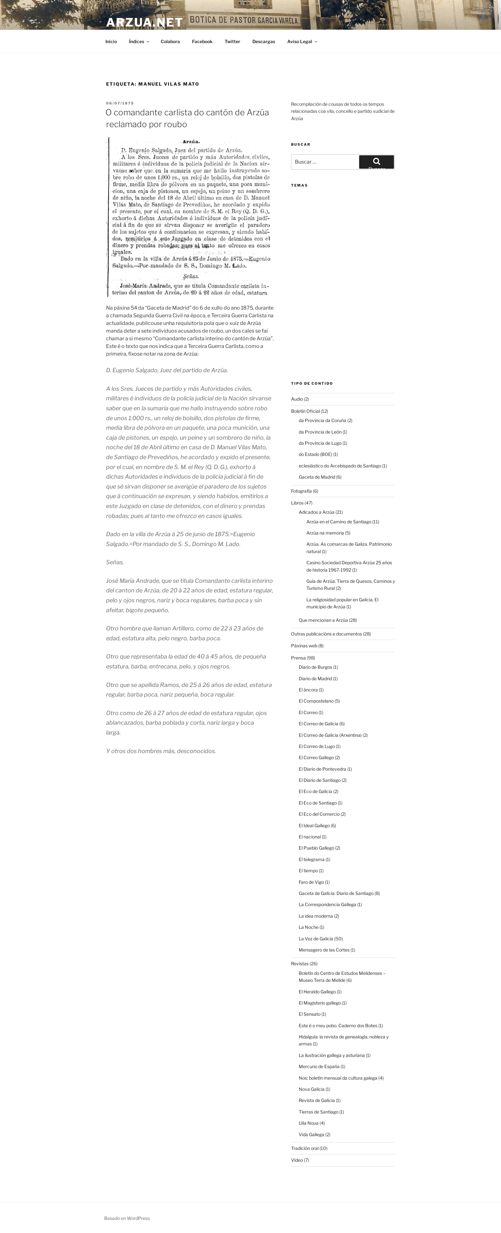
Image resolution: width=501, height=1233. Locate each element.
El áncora (308, 689)
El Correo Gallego (316, 757)
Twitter (232, 41)
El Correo (308, 712)
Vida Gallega (311, 1134)
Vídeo (297, 1160)
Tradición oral (305, 1148)
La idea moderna (316, 916)
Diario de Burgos (315, 667)
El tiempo (308, 870)
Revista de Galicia (317, 1100)
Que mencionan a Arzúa (323, 620)
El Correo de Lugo (317, 746)
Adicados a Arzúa (317, 512)
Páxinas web (304, 645)
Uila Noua (309, 1123)
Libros (297, 502)
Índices (139, 41)
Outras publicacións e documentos (326, 633)
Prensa (298, 657)
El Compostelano (316, 701)
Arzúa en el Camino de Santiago (338, 521)
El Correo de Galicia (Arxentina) (330, 735)
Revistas (300, 963)
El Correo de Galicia (318, 723)
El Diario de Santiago (320, 780)
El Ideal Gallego (314, 825)
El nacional (310, 836)
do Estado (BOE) (315, 454)
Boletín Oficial (305, 411)
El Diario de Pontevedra (322, 769)
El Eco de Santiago (318, 802)
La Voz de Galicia (316, 938)
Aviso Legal (302, 41)
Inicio (111, 41)
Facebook (202, 41)
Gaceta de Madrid (317, 477)
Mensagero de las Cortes (324, 949)
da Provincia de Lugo (320, 443)
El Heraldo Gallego (317, 991)
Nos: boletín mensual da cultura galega (338, 1078)
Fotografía (301, 491)
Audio (297, 399)
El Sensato (309, 1014)
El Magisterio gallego (320, 1003)
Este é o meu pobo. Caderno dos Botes (338, 1025)
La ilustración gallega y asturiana (332, 1055)
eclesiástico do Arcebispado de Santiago (340, 465)
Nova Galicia (312, 1089)
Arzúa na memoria (325, 533)
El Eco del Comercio (319, 814)
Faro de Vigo (311, 882)
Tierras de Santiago (318, 1111)
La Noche (309, 927)
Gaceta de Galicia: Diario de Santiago (336, 893)
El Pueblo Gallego (316, 848)
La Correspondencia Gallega (327, 904)
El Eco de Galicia (315, 791)
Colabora (170, 41)
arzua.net (145, 22)
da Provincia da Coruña (322, 420)
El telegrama (312, 859)
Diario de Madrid (315, 678)
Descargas (263, 41)
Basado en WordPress (127, 1218)
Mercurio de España (319, 1066)
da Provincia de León (320, 432)
